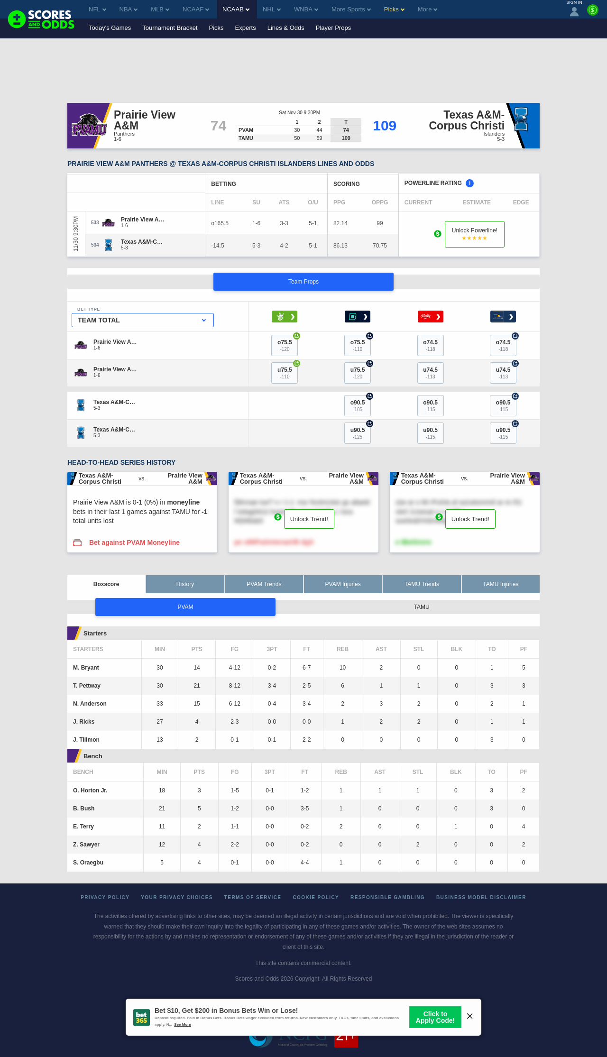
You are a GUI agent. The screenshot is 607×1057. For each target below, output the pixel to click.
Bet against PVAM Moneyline (134, 542)
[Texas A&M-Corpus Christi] (143, 242)
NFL (97, 9)
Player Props (333, 27)
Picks (216, 27)
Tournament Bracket (169, 27)
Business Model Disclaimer (481, 897)
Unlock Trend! (309, 519)
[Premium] (592, 13)
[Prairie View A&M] (143, 219)
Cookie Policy (316, 897)
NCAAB (235, 9)
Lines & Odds (285, 27)
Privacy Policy (105, 897)
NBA (129, 9)
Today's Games (110, 27)
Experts (245, 27)
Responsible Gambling (387, 897)
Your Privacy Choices (177, 897)
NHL (272, 9)
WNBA (306, 9)
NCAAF (196, 9)
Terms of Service (253, 897)
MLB (160, 9)
